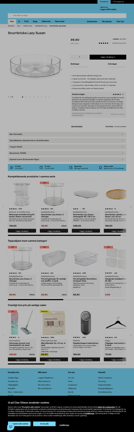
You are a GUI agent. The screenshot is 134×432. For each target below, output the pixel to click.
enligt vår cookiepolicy (106, 407)
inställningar (90, 413)
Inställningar (64, 425)
